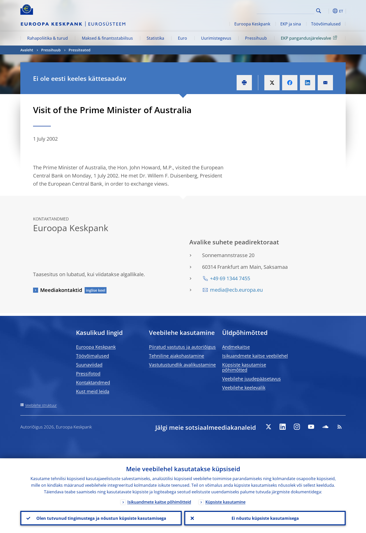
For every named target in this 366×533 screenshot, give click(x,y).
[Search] (289, 10)
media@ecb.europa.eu (236, 289)
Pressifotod (88, 374)
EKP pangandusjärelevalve (310, 38)
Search (318, 10)
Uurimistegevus (216, 38)
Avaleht (26, 50)
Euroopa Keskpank (252, 24)
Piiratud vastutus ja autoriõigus (182, 347)
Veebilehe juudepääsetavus (251, 379)
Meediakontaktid (61, 290)
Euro (182, 38)
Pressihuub (256, 38)
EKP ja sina (290, 24)
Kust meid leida (92, 391)
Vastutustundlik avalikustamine (182, 365)
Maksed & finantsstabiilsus (107, 38)
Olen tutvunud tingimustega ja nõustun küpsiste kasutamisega (101, 518)
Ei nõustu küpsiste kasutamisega (265, 518)
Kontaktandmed (93, 382)
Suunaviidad (89, 365)
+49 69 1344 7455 (230, 278)
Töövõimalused (326, 24)
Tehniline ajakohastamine (176, 356)
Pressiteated (79, 50)
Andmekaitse (236, 347)
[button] (328, 11)
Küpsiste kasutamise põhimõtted (244, 367)
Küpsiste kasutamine (225, 502)
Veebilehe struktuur (41, 405)
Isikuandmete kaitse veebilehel (255, 356)
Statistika (155, 38)
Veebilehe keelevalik (243, 387)
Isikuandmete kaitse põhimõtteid (159, 502)
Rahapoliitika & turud (47, 38)
